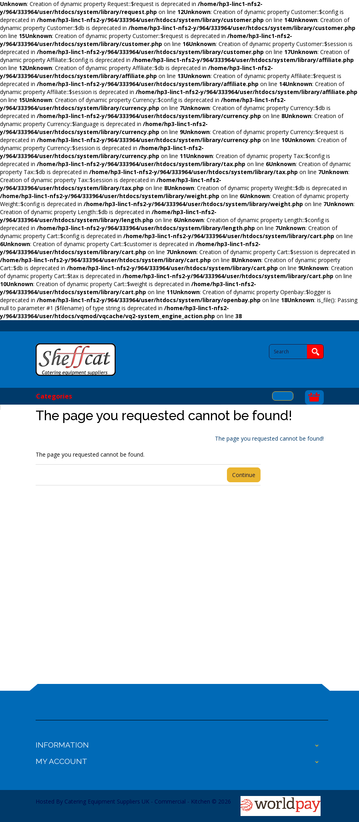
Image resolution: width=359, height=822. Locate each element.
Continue (243, 475)
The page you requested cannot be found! (269, 438)
